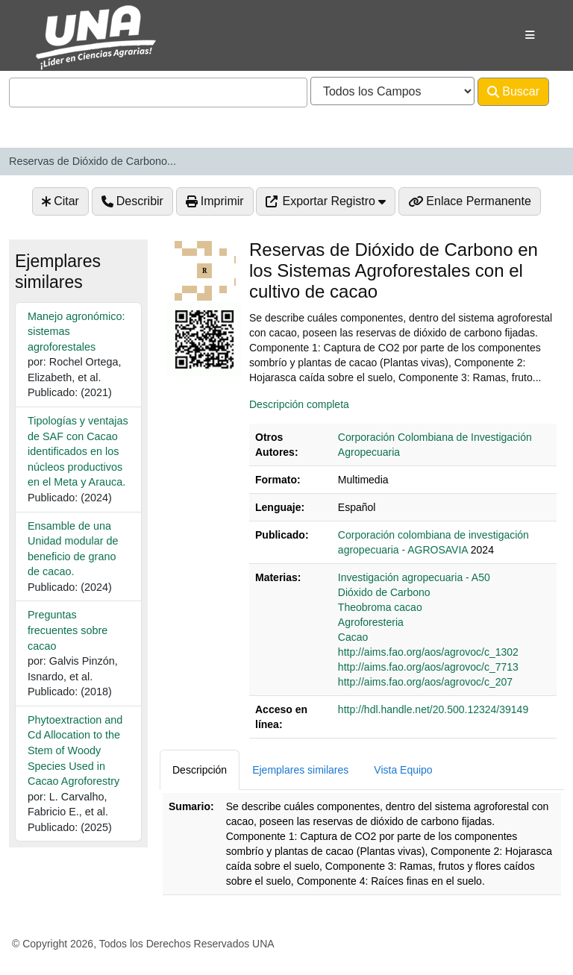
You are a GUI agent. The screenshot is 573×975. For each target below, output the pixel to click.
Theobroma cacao (380, 607)
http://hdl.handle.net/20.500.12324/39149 (433, 709)
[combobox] (158, 92)
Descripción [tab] (199, 770)
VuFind (46, 25)
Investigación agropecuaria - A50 (414, 577)
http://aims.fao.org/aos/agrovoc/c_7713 (428, 667)
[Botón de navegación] (530, 35)
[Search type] (392, 91)
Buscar (513, 92)
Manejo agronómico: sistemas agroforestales (76, 331)
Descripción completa (299, 404)
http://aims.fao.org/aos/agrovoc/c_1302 (428, 652)
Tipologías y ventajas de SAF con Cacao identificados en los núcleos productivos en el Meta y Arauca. (78, 451)
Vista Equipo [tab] (403, 770)
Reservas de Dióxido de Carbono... (92, 161)
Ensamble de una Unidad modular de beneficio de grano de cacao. (73, 549)
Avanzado (45, 121)
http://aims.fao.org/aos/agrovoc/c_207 (425, 682)
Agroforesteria (371, 622)
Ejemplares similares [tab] (300, 770)
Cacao (353, 637)
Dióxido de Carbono (384, 592)
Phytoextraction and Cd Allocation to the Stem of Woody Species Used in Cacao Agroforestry (75, 750)
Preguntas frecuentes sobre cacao (67, 630)
